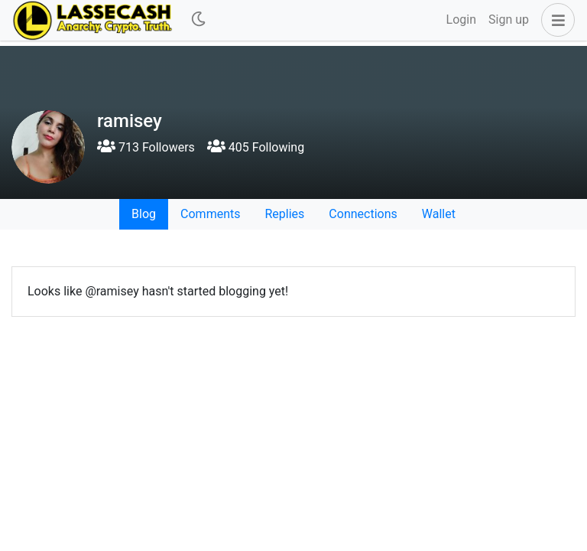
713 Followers (146, 147)
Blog (143, 214)
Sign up (508, 19)
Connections (363, 214)
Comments (210, 214)
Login (461, 19)
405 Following (255, 147)
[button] (555, 20)
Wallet (439, 214)
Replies (284, 214)
